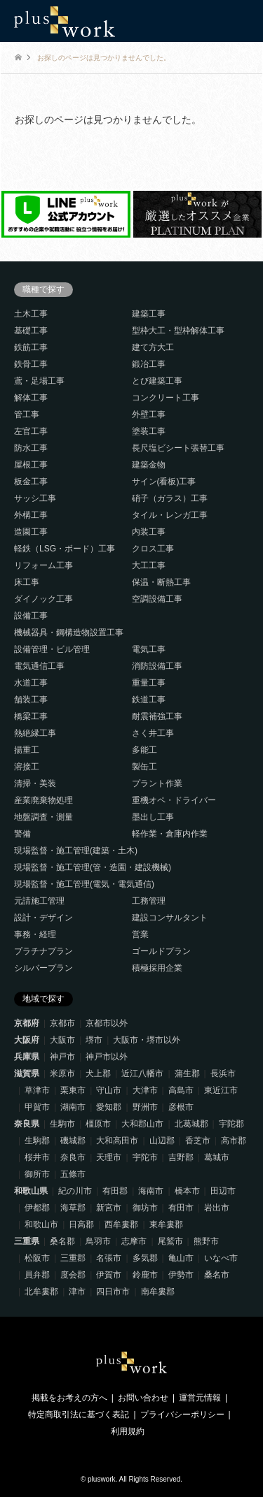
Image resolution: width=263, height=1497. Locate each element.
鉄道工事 (149, 699)
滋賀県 (26, 1073)
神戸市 (62, 1057)
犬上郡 (98, 1073)
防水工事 (31, 448)
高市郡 (233, 1140)
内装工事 (149, 532)
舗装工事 (31, 699)
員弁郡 (37, 1275)
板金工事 (31, 481)
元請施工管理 (39, 901)
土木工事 (31, 314)
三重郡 (73, 1258)
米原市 (62, 1073)
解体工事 (31, 398)
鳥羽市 (98, 1241)
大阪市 (62, 1040)
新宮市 (108, 1208)
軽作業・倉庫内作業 (170, 834)
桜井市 (37, 1157)
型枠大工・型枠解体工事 (178, 330)
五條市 (73, 1174)
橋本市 (187, 1191)
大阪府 (26, 1040)
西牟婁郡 (121, 1224)
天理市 (108, 1157)
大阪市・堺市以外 (146, 1040)
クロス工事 (153, 549)
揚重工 (26, 750)
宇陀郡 (231, 1124)
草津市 (37, 1090)
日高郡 (81, 1224)
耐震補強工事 (157, 716)
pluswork (101, 1479)
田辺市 (223, 1191)
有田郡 (115, 1191)
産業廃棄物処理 (43, 800)
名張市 (108, 1258)
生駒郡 (37, 1140)
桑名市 (216, 1275)
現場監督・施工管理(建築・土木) (75, 850)
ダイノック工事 (43, 599)
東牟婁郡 (166, 1224)
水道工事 (31, 683)
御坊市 (145, 1208)
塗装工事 (149, 431)
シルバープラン (43, 968)
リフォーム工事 (43, 565)
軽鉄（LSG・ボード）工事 (64, 549)
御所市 (37, 1174)
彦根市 (181, 1107)
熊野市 (206, 1241)
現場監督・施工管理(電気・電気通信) (84, 884)
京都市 (62, 1023)
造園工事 (31, 532)
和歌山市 (41, 1224)
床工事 (26, 582)
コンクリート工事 (165, 398)
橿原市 (98, 1124)
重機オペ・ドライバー (174, 800)
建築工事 (149, 314)
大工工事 (149, 565)
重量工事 (149, 683)
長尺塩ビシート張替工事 (178, 448)
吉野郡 (181, 1157)
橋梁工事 (31, 716)
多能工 (144, 750)
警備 (22, 834)
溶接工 (26, 767)
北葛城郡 (191, 1124)
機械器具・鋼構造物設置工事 (68, 632)
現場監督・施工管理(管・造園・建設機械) (92, 867)
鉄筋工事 (31, 347)
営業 (140, 934)
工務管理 (149, 901)
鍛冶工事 (149, 364)
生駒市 (62, 1124)
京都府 (26, 1023)
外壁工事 (149, 414)
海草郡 (73, 1208)
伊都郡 (37, 1208)
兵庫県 (26, 1057)
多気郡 (145, 1258)
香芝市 (197, 1140)
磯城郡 (73, 1140)
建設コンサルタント (170, 918)
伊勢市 (181, 1275)
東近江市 (221, 1090)
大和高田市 (117, 1140)
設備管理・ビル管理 (52, 649)
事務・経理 (35, 934)
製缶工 (144, 767)
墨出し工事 (153, 817)
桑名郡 (62, 1241)
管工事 (26, 414)
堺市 (94, 1040)
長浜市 (223, 1073)
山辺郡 (162, 1140)
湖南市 (73, 1107)
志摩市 (134, 1241)
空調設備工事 (157, 599)
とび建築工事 (157, 381)
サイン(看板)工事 (164, 481)
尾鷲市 (170, 1241)
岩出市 (216, 1208)
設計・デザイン (43, 918)
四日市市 (113, 1291)
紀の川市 (75, 1191)
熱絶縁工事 (35, 733)
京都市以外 (107, 1023)
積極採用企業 (157, 968)
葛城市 (216, 1157)
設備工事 (31, 616)
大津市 (145, 1090)
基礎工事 (31, 330)
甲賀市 (37, 1107)
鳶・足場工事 (39, 381)
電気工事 (149, 649)
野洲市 (145, 1107)
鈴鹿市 (145, 1275)
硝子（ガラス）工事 (170, 498)
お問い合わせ (143, 1398)
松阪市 (37, 1258)
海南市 (150, 1191)
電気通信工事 (39, 666)
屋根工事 (31, 465)
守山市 (108, 1090)
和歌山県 (31, 1191)
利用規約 (127, 1431)
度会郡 (73, 1275)
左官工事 (31, 431)
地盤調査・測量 (43, 817)
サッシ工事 (35, 498)
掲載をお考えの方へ (69, 1398)
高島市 (181, 1090)
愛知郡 (108, 1107)
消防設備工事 (157, 666)
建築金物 (149, 465)
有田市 (181, 1208)
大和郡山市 (142, 1124)
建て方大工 (153, 347)
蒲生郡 (187, 1073)
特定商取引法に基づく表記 (78, 1414)
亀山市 (181, 1258)
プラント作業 (157, 783)
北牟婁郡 (41, 1291)
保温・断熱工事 (161, 582)
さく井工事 (153, 733)
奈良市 (73, 1157)
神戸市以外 (107, 1057)
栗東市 (73, 1090)
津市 (77, 1291)
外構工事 (31, 515)
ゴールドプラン (161, 951)
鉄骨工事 (31, 364)
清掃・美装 (35, 783)
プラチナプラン (43, 951)
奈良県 (26, 1124)
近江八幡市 (142, 1073)
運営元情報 (200, 1398)
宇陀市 (145, 1157)
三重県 (26, 1241)
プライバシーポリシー (182, 1414)
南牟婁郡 (158, 1291)
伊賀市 (108, 1275)
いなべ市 (221, 1258)
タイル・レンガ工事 (170, 515)
